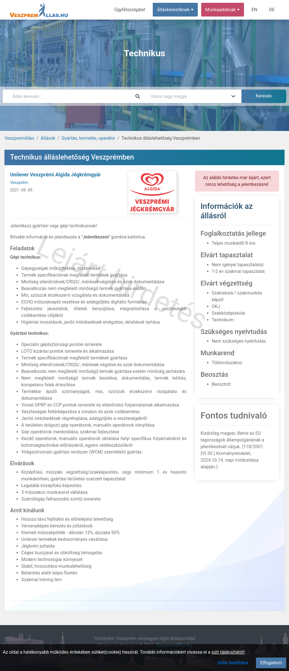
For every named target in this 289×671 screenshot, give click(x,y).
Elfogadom (271, 662)
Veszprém (19, 182)
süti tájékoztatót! (228, 652)
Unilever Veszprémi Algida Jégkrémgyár (55, 174)
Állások (48, 138)
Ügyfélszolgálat (130, 9)
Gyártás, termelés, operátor (88, 138)
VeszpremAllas (19, 138)
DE (272, 9)
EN (255, 9)
